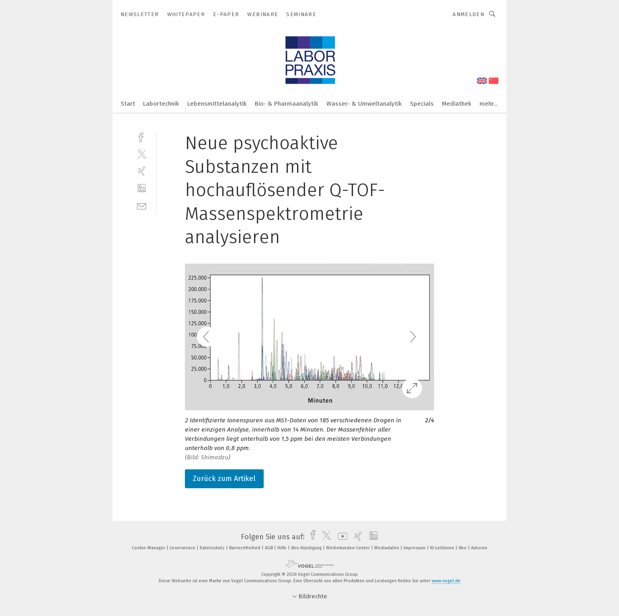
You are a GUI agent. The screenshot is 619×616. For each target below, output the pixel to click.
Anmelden (468, 14)
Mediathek (456, 103)
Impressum (415, 548)
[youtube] (340, 536)
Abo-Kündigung (307, 548)
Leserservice (183, 548)
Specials (422, 103)
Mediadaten (387, 548)
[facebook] (142, 136)
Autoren (479, 548)
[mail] (142, 206)
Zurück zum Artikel (224, 478)
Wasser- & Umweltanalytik (364, 103)
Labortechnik (161, 103)
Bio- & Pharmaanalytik (286, 103)
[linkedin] (142, 188)
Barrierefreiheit (245, 548)
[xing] (142, 171)
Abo (463, 548)
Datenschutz (213, 548)
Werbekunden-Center (348, 548)
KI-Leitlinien (442, 548)
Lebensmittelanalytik (217, 103)
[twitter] (142, 154)
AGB (269, 548)
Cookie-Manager (149, 548)
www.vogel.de (446, 580)
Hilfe (282, 548)
